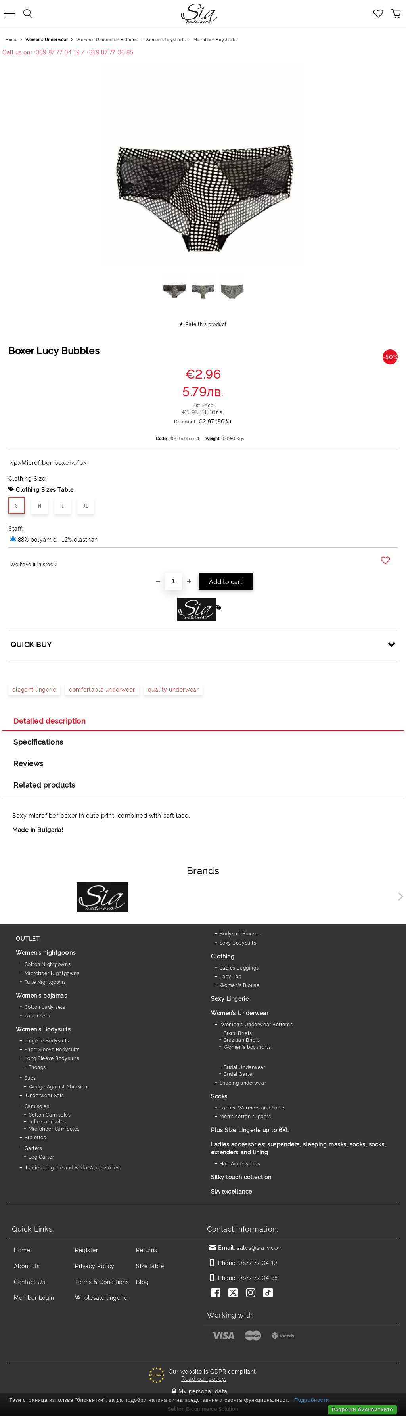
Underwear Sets (44, 1095)
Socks (219, 1096)
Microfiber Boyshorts (214, 39)
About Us (27, 1265)
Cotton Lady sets (45, 1006)
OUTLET (28, 938)
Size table (150, 1265)
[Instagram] (252, 1293)
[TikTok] (269, 1293)
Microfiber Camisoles (54, 1128)
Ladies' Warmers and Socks (253, 1107)
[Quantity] (173, 581)
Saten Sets (37, 1015)
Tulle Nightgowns (45, 981)
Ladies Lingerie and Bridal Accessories (72, 1167)
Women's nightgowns (46, 952)
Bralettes (35, 1137)
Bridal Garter (239, 1073)
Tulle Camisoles (47, 1121)
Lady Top (230, 976)
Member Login (34, 1297)
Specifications (38, 741)
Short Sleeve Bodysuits (52, 1049)
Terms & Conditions (102, 1281)
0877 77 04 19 (257, 1262)
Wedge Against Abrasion (58, 1086)
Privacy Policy (95, 1265)
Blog (142, 1281)
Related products (44, 784)
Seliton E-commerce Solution (203, 1408)
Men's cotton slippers (245, 1116)
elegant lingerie (34, 689)
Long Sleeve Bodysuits (52, 1057)
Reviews (28, 763)
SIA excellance (231, 1191)
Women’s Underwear (46, 39)
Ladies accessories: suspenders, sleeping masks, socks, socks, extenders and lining (298, 1147)
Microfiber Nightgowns (52, 973)
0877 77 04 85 (258, 1277)
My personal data (203, 1391)
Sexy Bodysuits (238, 942)
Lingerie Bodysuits (47, 1040)
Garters (33, 1147)
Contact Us (30, 1281)
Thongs (37, 1066)
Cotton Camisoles (50, 1114)
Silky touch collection (241, 1176)
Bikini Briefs (238, 1032)
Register (86, 1249)
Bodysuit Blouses (240, 933)
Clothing (222, 956)
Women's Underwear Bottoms (107, 39)
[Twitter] (234, 1293)
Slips (30, 1077)
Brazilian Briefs (242, 1039)
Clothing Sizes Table (44, 489)
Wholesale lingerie (101, 1297)
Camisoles (37, 1105)
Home (11, 39)
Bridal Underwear (245, 1066)
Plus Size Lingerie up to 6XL (250, 1129)
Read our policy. (203, 1378)
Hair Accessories (240, 1163)
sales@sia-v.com (260, 1247)
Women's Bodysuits (43, 1029)
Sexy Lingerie (230, 998)
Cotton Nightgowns (48, 963)
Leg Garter (41, 1156)
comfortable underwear (102, 689)
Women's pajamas (41, 995)
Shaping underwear (243, 1082)
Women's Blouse (240, 984)
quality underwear (173, 689)
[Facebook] (217, 1293)
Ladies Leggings (239, 967)
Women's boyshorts (166, 39)
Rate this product (206, 323)
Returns (146, 1249)
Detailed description (49, 720)
